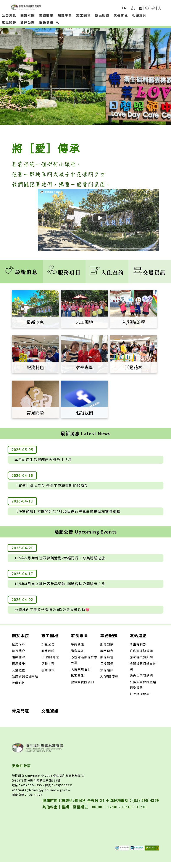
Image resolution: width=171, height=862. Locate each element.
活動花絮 (48, 663)
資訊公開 (27, 22)
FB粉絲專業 (50, 657)
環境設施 (18, 663)
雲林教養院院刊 (82, 682)
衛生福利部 (138, 644)
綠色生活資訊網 (141, 675)
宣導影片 (18, 683)
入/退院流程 (109, 676)
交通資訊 (150, 272)
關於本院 (27, 15)
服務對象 (107, 644)
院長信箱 (46, 22)
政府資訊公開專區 (25, 676)
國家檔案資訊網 (141, 657)
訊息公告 (48, 644)
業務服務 (108, 635)
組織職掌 (18, 657)
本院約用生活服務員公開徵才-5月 (43, 459)
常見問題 (20, 711)
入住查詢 (107, 272)
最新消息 (21, 272)
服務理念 (107, 651)
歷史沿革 (18, 644)
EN (124, 8)
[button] (147, 9)
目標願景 (107, 663)
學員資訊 (77, 644)
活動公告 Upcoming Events (85, 532)
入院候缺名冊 (81, 669)
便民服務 (102, 15)
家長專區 (120, 15)
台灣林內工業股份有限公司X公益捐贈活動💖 (52, 609)
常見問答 (9, 22)
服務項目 (64, 272)
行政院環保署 (140, 694)
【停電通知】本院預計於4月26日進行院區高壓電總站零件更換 (67, 511)
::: (1, 2)
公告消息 (9, 15)
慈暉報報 (48, 670)
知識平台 (65, 15)
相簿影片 (139, 15)
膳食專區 (77, 651)
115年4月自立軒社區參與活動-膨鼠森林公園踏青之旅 (60, 583)
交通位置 (18, 670)
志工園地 (83, 15)
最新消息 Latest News (86, 433)
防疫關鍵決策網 (141, 651)
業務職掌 (46, 15)
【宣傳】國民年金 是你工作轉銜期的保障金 (51, 485)
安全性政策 (21, 765)
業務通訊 (107, 670)
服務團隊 (48, 651)
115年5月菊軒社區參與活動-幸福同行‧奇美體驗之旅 (60, 557)
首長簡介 (18, 651)
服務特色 (107, 657)
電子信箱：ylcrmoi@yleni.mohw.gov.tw (41, 790)
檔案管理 (77, 675)
